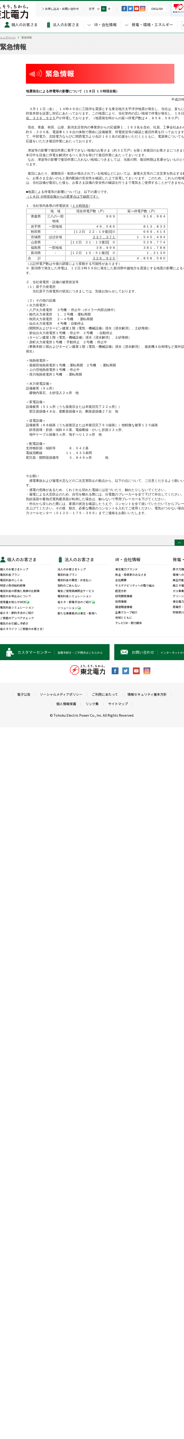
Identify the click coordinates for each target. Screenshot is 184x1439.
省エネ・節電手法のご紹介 (77, 602)
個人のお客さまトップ (14, 569)
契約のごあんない (68, 585)
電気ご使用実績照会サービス (75, 591)
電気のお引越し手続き (14, 623)
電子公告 (23, 694)
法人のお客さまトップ (71, 569)
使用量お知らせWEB (16, 602)
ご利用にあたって (105, 694)
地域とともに (123, 617)
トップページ (8, 37)
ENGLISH (157, 9)
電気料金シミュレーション (17, 607)
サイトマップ (118, 704)
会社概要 (121, 580)
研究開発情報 (123, 596)
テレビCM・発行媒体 (128, 623)
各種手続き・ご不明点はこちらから (60, 652)
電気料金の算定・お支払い (74, 580)
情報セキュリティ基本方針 (147, 694)
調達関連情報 (123, 607)
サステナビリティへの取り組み (135, 585)
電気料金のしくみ (11, 580)
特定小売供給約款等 (12, 585)
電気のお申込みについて (15, 596)
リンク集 (92, 704)
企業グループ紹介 (126, 612)
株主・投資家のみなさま (130, 574)
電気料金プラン (10, 574)
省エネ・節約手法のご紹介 (17, 613)
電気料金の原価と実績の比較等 (20, 591)
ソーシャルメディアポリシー (61, 694)
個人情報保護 (66, 704)
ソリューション (70, 607)
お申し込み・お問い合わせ (62, 8)
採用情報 (121, 601)
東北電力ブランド (126, 569)
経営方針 (121, 591)
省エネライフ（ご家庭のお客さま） (22, 629)
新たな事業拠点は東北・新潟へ (77, 613)
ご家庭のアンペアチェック (17, 618)
